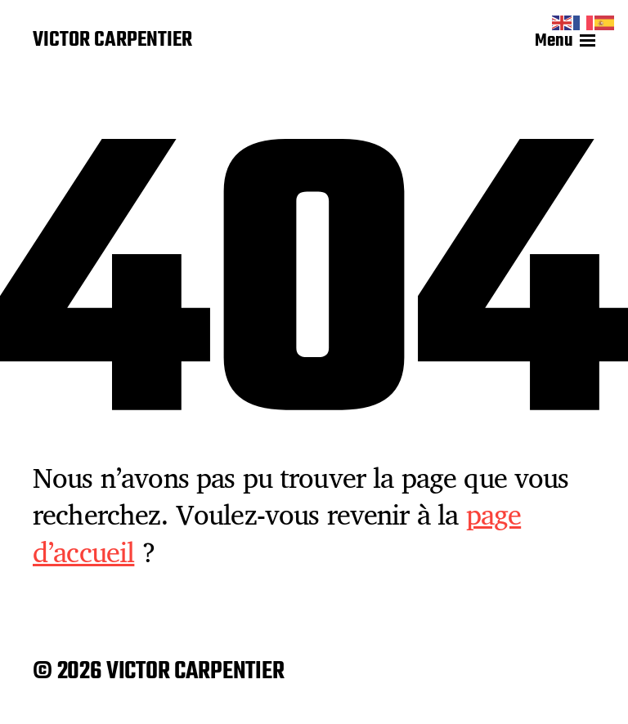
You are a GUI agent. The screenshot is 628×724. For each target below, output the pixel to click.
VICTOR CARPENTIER (112, 41)
